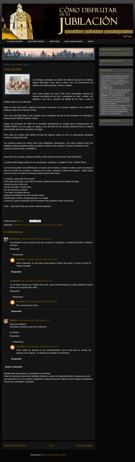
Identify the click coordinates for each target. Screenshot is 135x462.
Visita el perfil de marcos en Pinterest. (115, 53)
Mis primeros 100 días (36, 41)
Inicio (51, 445)
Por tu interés (29, 225)
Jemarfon (20, 259)
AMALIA (13, 320)
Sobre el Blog (54, 41)
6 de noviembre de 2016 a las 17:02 (36, 281)
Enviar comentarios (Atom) (54, 455)
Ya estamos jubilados (15, 41)
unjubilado (15, 281)
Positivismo (41, 225)
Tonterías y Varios (54, 225)
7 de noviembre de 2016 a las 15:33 (41, 259)
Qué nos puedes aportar (74, 41)
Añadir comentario (13, 367)
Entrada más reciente (15, 445)
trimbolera (15, 239)
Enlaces (91, 41)
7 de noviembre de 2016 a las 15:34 (41, 346)
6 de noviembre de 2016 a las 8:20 (36, 239)
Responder (14, 249)
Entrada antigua (84, 445)
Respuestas (18, 255)
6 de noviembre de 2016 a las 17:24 (33, 320)
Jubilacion (17, 225)
